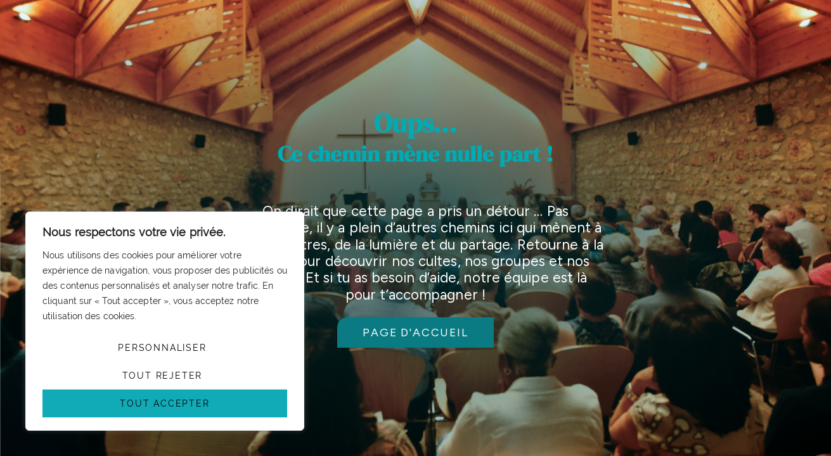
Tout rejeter (162, 375)
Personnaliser (162, 348)
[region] (164, 321)
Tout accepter (164, 403)
